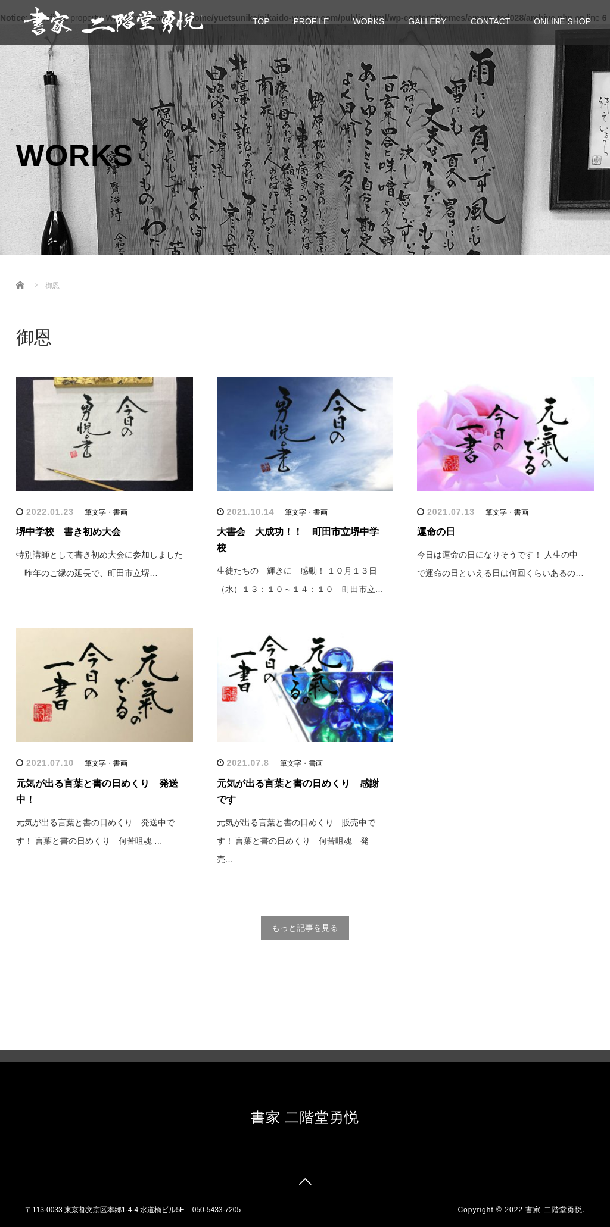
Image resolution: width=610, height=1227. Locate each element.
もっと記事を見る (305, 927)
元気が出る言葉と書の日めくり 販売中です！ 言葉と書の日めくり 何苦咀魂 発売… (296, 841)
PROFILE (311, 21)
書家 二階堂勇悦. (555, 1210)
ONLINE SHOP (562, 21)
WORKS (368, 21)
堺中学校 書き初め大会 (68, 532)
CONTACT (491, 21)
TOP (261, 21)
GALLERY (427, 21)
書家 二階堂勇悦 (305, 1117)
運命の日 (436, 532)
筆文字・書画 (106, 512)
